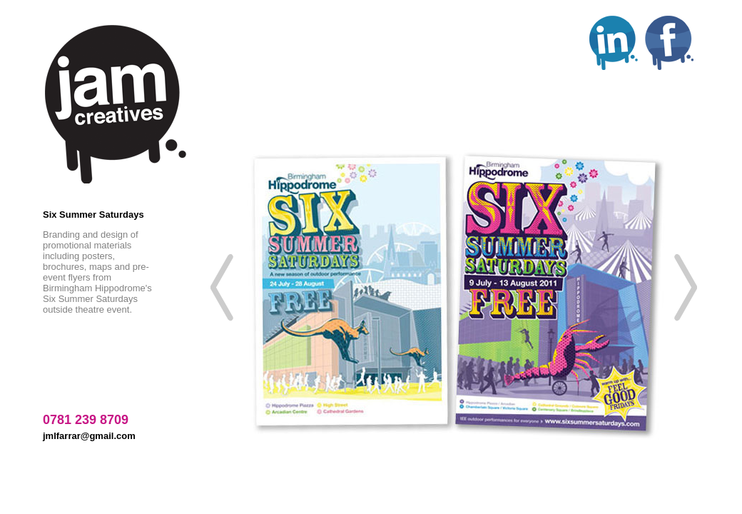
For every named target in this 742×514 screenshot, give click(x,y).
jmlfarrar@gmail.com (89, 435)
